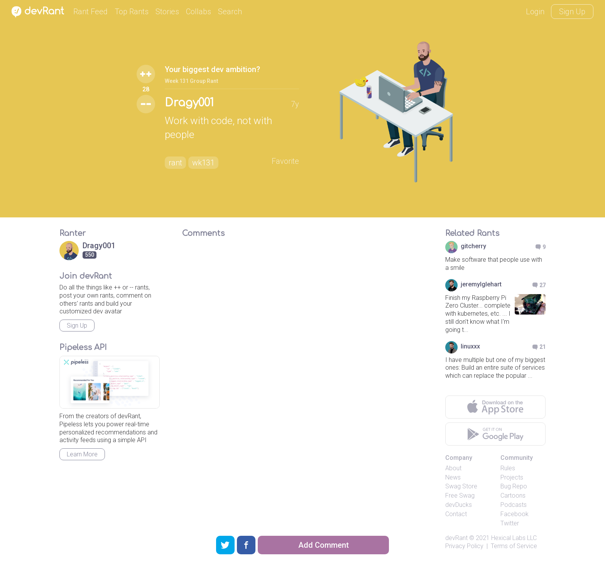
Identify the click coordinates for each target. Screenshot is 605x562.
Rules (507, 468)
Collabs (198, 11)
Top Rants (132, 11)
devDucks (458, 504)
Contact (456, 514)
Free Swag (460, 495)
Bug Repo (513, 486)
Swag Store (461, 486)
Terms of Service (514, 546)
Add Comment (323, 545)
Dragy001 (189, 103)
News (453, 477)
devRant (456, 538)
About (453, 468)
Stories (167, 11)
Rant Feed (90, 11)
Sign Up (572, 11)
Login (535, 11)
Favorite (285, 161)
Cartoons (513, 495)
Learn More (82, 454)
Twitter (509, 523)
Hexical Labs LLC (514, 538)
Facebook (514, 514)
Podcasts (513, 504)
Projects (511, 477)
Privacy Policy (464, 546)
